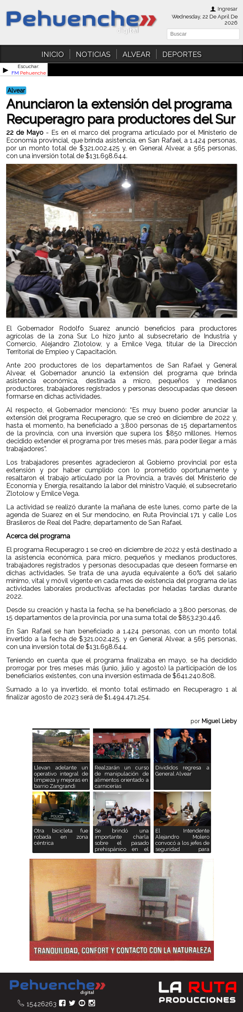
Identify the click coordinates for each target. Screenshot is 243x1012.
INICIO (52, 54)
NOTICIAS (93, 54)
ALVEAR (136, 54)
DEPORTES (182, 54)
